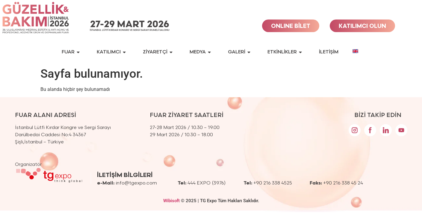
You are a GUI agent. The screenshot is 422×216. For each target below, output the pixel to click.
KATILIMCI (111, 52)
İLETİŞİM (328, 52)
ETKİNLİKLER (284, 52)
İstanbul (33, 142)
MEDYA (200, 52)
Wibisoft (171, 200)
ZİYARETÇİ (158, 52)
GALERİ (239, 52)
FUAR (71, 52)
